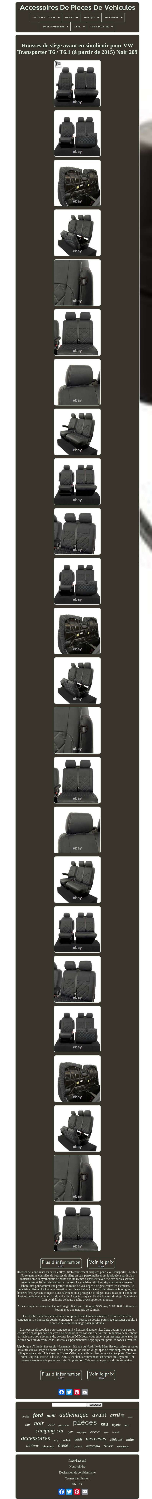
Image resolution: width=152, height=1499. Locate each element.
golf (70, 1432)
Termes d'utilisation (77, 1478)
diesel (64, 1445)
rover (108, 1445)
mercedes (96, 1438)
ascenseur (122, 1446)
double (25, 1416)
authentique (73, 1414)
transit (115, 1432)
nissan (78, 1446)
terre (127, 1425)
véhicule (116, 1439)
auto (51, 1424)
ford (38, 1415)
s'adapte (67, 1440)
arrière (117, 1415)
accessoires (35, 1438)
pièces (85, 1423)
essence (95, 1432)
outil (51, 1415)
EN (74, 1484)
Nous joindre (77, 1466)
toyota (116, 1424)
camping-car (50, 1430)
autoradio (93, 1446)
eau (104, 1423)
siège (56, 1440)
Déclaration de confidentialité (77, 1472)
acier (130, 1417)
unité (130, 1439)
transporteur (82, 1433)
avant (99, 1414)
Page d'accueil (77, 1460)
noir (39, 1423)
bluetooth (48, 1446)
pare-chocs (64, 1425)
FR (81, 1484)
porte (106, 1432)
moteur (32, 1445)
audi (78, 1439)
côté (27, 1424)
